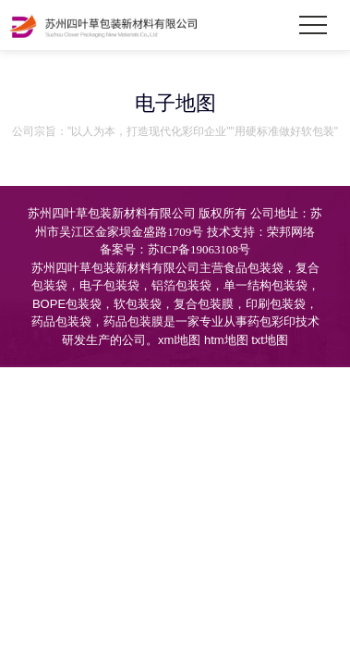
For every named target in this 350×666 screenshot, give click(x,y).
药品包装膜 (133, 321)
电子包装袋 (109, 285)
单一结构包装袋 (265, 285)
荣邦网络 (291, 232)
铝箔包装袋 (181, 285)
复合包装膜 (204, 304)
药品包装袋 (61, 321)
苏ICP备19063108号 (199, 249)
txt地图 (269, 340)
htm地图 (226, 340)
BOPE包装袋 (67, 304)
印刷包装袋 (276, 304)
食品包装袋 (253, 268)
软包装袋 (138, 304)
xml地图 (179, 340)
